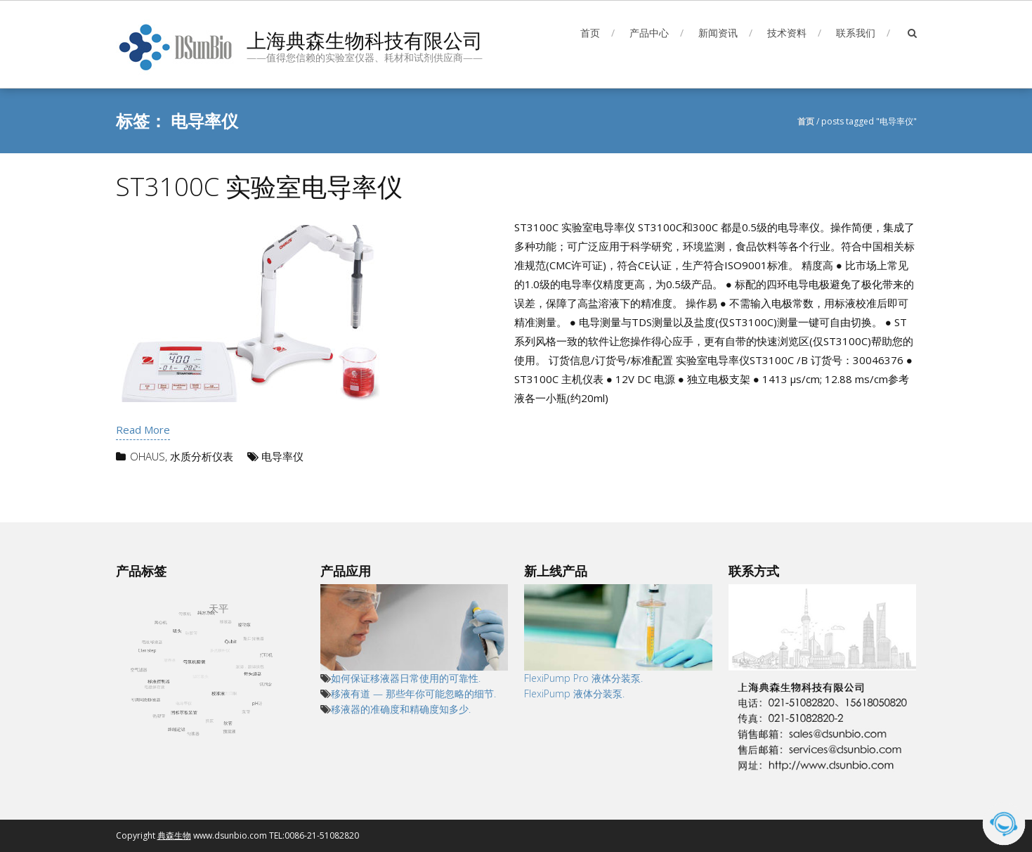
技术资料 (786, 32)
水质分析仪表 (201, 456)
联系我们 (855, 32)
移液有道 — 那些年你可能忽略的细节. (413, 693)
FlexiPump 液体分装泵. (575, 693)
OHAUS (147, 456)
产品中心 (649, 32)
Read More (143, 429)
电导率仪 (282, 456)
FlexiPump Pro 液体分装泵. (583, 678)
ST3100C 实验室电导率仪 (259, 186)
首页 (590, 32)
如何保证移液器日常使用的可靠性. (406, 678)
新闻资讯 (718, 32)
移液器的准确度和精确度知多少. (401, 709)
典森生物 (174, 835)
